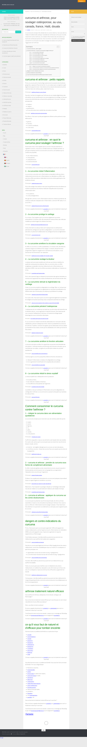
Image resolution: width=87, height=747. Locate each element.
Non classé (5, 114)
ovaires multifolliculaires (32, 693)
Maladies (5, 108)
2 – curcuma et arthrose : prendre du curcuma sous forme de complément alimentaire (48, 67)
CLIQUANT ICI (45, 134)
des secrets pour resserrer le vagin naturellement (41, 487)
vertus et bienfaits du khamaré (38, 546)
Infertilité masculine (7, 102)
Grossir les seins (6, 89)
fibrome (4, 83)
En (5, 157)
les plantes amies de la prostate (38, 389)
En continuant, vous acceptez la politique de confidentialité (78, 37)
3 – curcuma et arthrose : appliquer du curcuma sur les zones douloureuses (46, 69)
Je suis (72, 31)
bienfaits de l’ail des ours (36, 457)
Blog (4, 135)
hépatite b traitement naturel (37, 334)
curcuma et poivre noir (36, 236)
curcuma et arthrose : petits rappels (35, 48)
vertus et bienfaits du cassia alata (38, 367)
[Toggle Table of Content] (63, 47)
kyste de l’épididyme (31, 641)
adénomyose (29, 686)
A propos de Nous (6, 142)
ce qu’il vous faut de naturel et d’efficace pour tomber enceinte (41, 74)
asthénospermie (30, 650)
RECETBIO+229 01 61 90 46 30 (8, 4)
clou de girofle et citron (36, 130)
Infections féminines (7, 93)
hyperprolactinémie (33, 703)
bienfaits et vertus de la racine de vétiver (39, 113)
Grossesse (5, 86)
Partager (29, 722)
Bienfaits (27, 11)
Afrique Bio (5, 151)
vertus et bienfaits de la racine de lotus (39, 561)
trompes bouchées (31, 676)
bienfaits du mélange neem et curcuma (39, 579)
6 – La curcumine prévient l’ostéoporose (39, 59)
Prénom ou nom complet (76, 17)
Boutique (5, 145)
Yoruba (6, 166)
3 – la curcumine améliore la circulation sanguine (41, 55)
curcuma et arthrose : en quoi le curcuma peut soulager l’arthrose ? (42, 50)
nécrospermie (30, 648)
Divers (4, 71)
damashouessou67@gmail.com (37, 620)
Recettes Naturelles (36, 11)
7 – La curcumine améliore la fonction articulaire (41, 61)
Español (6, 160)
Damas (28, 30)
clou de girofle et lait (35, 165)
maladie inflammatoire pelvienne (33, 691)
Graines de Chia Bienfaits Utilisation (10, 48)
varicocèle (29, 639)
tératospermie (30, 652)
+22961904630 (53, 613)
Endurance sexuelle (7, 77)
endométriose (30, 684)
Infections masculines (7, 96)
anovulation (29, 705)
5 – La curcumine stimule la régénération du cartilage (42, 58)
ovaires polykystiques (31, 682)
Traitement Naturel (46, 11)
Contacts (5, 139)
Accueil (4, 132)
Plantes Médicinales (7, 118)
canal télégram (57, 620)
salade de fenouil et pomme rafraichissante (40, 206)
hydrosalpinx (29, 701)
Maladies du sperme (7, 111)
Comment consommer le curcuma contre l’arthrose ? (39, 64)
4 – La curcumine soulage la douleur (38, 56)
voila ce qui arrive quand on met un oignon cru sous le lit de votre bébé (45, 304)
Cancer (4, 67)
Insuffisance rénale (7, 105)
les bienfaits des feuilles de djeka (38, 275)
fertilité (4, 80)
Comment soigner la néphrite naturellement (12, 56)
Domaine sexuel (6, 74)
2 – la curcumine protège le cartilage (39, 53)
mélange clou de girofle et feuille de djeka (40, 296)
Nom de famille (74, 22)
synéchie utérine (30, 688)
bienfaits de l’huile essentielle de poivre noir (39, 225)
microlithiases (30, 654)
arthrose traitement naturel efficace (35, 73)
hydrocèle (29, 644)
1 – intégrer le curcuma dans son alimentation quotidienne (43, 66)
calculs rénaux (30, 656)
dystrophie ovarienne (31, 695)
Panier (4, 148)
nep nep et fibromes (35, 399)
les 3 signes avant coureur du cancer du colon (39, 320)
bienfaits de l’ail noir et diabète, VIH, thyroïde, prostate (42, 257)
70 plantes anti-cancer (36, 440)
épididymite (29, 658)
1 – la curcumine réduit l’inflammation (39, 52)
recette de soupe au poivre (37, 184)
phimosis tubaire (30, 680)
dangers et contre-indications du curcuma (37, 71)
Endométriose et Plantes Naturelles (10, 45)
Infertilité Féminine (7, 99)
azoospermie (29, 646)
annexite (29, 678)
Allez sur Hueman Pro (21, 742)
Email (72, 26)
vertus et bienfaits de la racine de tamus (39, 355)
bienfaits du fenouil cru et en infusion (39, 92)
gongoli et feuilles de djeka (37, 478)
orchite (28, 660)
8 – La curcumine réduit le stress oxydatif (39, 62)
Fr (4, 154)
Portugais (7, 163)
